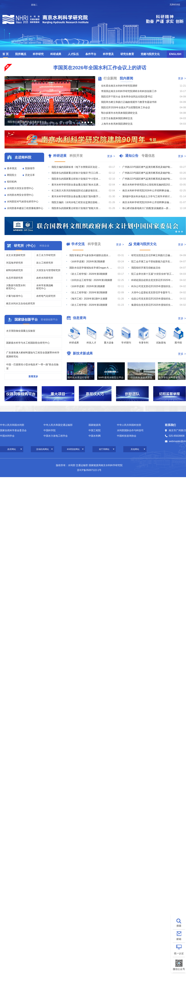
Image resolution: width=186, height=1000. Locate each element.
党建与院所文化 (150, 54)
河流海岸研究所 (14, 262)
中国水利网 (95, 436)
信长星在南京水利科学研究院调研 (119, 85)
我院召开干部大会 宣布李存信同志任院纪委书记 (126, 96)
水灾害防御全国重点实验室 (20, 331)
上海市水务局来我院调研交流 (117, 123)
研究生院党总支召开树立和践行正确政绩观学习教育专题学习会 (152, 255)
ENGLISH (175, 54)
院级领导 (30, 168)
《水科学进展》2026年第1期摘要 (87, 286)
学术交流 (78, 244)
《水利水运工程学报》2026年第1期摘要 (90, 280)
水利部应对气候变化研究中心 (22, 201)
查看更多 (33, 376)
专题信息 (148, 156)
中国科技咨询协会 (126, 436)
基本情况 (12, 168)
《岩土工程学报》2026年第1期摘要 (88, 305)
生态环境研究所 (14, 278)
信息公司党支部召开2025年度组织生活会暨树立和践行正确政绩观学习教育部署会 (152, 298)
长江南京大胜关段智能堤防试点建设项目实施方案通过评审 (77, 190)
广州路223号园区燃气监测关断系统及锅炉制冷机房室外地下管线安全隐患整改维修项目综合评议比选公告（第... (147, 167)
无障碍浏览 (175, 4)
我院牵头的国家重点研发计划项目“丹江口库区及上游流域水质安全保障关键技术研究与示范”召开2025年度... (77, 173)
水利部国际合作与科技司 (130, 430)
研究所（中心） (25, 246)
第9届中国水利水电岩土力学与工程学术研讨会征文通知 (147, 196)
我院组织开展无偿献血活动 (145, 267)
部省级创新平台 (49, 319)
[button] (79, 122)
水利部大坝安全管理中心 (20, 188)
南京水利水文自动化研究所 (20, 303)
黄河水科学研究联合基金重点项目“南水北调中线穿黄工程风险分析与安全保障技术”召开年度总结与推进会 (77, 184)
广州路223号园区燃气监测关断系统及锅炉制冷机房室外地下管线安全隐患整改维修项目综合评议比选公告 (147, 178)
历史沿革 (30, 175)
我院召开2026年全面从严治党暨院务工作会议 (125, 107)
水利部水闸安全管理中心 (20, 195)
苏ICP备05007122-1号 (89, 470)
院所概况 (20, 54)
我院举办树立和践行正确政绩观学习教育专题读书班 (129, 102)
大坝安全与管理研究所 (48, 270)
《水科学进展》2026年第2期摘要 (87, 261)
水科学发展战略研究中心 (44, 287)
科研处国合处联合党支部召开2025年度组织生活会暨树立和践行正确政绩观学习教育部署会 (152, 280)
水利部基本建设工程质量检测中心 (25, 208)
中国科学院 (50, 430)
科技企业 (44, 245)
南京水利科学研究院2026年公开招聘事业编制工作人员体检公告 (147, 202)
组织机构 (12, 181)
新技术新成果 (83, 353)
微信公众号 (179, 969)
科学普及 (108, 54)
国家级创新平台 (26, 319)
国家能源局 (95, 425)
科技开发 (76, 156)
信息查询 (79, 318)
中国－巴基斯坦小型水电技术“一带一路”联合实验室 (32, 366)
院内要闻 (126, 78)
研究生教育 (127, 54)
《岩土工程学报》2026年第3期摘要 (88, 274)
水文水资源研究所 (15, 255)
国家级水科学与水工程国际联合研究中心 (28, 342)
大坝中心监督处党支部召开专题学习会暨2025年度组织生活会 (152, 292)
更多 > (182, 78)
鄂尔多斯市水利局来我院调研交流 (119, 113)
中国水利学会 (7, 436)
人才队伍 (73, 54)
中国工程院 (95, 430)
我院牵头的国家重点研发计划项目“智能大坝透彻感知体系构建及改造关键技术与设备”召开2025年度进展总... (77, 208)
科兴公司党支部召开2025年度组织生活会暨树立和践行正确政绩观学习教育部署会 (152, 286)
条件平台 (90, 54)
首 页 (5, 54)
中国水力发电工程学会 (56, 436)
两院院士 (12, 175)
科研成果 (55, 54)
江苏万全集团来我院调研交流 (117, 118)
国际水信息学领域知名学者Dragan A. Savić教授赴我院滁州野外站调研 (90, 267)
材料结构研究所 (14, 270)
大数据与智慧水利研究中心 (15, 287)
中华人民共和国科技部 (129, 425)
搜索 (178, 925)
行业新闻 (110, 78)
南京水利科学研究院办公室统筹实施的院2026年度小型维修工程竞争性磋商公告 (147, 184)
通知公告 (131, 156)
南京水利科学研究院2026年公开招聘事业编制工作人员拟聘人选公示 (147, 190)
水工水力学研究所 (46, 255)
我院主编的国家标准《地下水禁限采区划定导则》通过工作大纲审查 (77, 167)
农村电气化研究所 (46, 296)
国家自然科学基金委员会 (13, 430)
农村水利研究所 (44, 278)
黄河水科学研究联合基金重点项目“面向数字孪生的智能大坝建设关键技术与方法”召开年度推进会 (77, 196)
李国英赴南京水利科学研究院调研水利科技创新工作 (129, 91)
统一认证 (179, 953)
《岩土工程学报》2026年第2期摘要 (88, 292)
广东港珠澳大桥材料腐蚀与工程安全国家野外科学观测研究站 (32, 354)
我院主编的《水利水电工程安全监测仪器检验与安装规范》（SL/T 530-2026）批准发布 (77, 202)
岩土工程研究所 (44, 262)
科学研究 (38, 54)
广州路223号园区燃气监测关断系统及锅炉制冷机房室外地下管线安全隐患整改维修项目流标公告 (147, 173)
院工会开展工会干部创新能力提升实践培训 (152, 261)
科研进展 (59, 156)
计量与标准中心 (14, 296)
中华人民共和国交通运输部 (58, 425)
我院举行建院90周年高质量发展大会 (27, 122)
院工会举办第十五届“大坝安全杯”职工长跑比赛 (152, 274)
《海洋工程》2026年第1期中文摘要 (88, 298)
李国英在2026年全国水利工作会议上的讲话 (99, 67)
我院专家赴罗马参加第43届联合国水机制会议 (90, 255)
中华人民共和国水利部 (12, 425)
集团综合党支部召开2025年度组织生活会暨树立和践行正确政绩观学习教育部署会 (152, 305)
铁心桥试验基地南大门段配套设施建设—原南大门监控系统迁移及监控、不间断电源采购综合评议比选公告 (147, 208)
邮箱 (178, 939)
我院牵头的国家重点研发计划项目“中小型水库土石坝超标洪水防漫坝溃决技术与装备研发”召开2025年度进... (77, 178)
